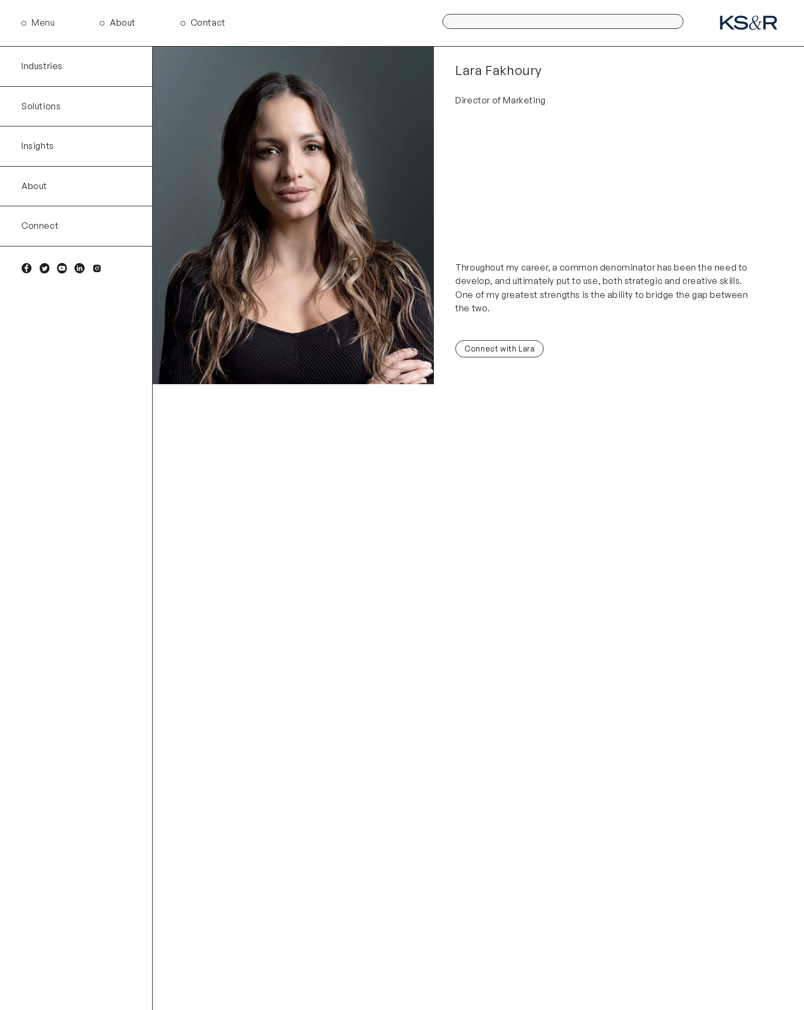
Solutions (41, 106)
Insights (37, 145)
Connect (39, 225)
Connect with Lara (499, 348)
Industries (42, 66)
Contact (208, 22)
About (123, 22)
